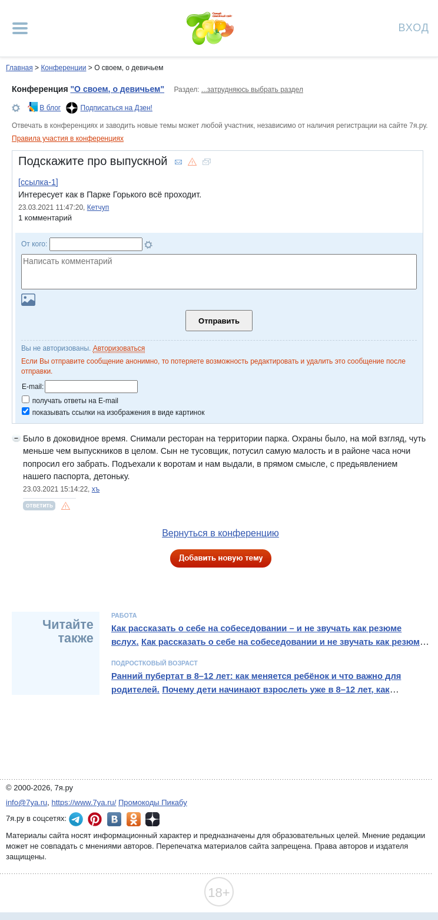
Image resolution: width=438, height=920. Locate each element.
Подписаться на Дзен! (116, 108)
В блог (50, 108)
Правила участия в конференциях (68, 138)
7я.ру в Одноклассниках (134, 819)
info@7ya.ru (26, 802)
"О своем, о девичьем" (117, 89)
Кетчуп (98, 207)
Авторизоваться (119, 348)
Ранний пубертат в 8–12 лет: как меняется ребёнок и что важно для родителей (256, 682)
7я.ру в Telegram (76, 819)
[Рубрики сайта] (20, 28)
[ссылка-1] (38, 182)
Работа (124, 615)
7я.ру (152, 819)
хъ (96, 489)
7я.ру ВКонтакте (114, 819)
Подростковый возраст (154, 663)
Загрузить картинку (28, 299)
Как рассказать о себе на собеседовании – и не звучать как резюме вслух (256, 635)
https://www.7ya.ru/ (84, 802)
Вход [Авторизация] (414, 27)
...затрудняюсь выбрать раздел (252, 89)
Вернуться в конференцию (220, 533)
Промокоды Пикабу (152, 802)
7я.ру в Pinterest (95, 819)
